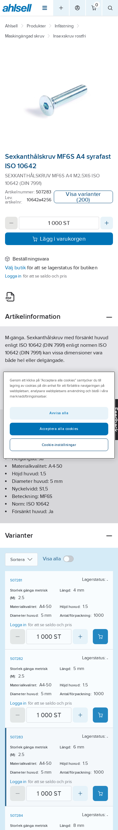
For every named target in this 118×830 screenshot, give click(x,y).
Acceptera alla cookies (59, 429)
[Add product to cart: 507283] (100, 793)
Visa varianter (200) (83, 197)
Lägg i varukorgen (59, 239)
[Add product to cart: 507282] (100, 715)
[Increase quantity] (106, 223)
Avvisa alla (58, 413)
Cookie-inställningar (59, 445)
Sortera (21, 559)
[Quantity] (59, 223)
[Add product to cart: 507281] (100, 636)
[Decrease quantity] (11, 223)
